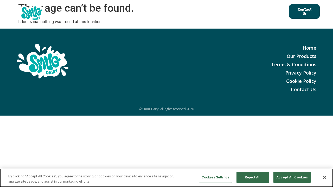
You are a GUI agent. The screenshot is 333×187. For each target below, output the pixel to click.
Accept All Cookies (292, 177)
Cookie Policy (301, 81)
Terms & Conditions (293, 64)
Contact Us (303, 89)
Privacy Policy (300, 73)
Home (63, 11)
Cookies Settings (215, 177)
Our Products (89, 11)
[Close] (324, 177)
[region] (166, 178)
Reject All (252, 177)
